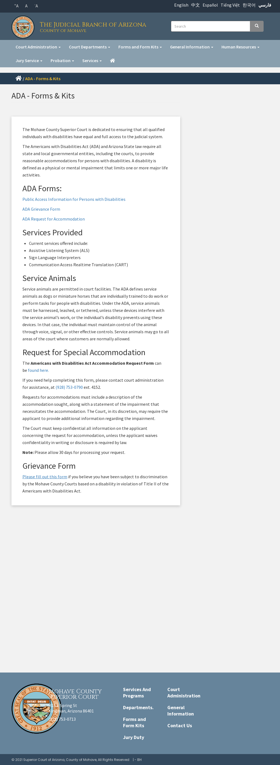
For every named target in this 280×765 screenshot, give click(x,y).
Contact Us (179, 725)
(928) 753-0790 (69, 387)
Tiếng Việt (230, 5)
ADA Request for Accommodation (53, 219)
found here (37, 370)
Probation (62, 60)
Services (92, 60)
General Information (191, 47)
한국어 (249, 5)
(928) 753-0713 (62, 719)
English (181, 5)
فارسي (264, 5)
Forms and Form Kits (140, 47)
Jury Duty (133, 737)
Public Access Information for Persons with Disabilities (74, 199)
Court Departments (89, 47)
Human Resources (240, 47)
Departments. (138, 707)
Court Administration (38, 47)
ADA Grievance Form (41, 209)
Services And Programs (137, 692)
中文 (195, 5)
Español (210, 5)
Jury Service (29, 60)
